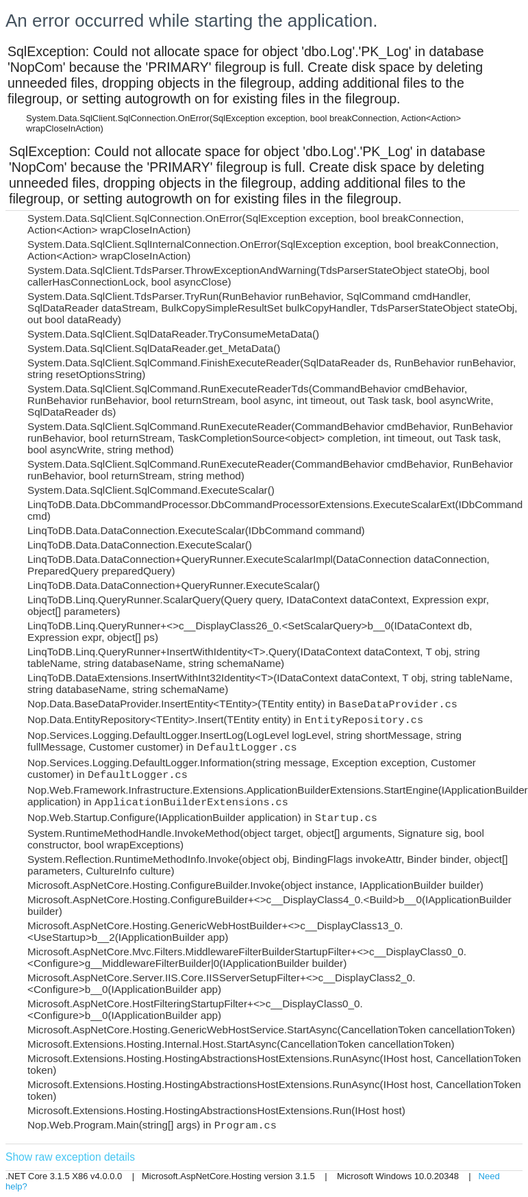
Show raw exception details (70, 1157)
